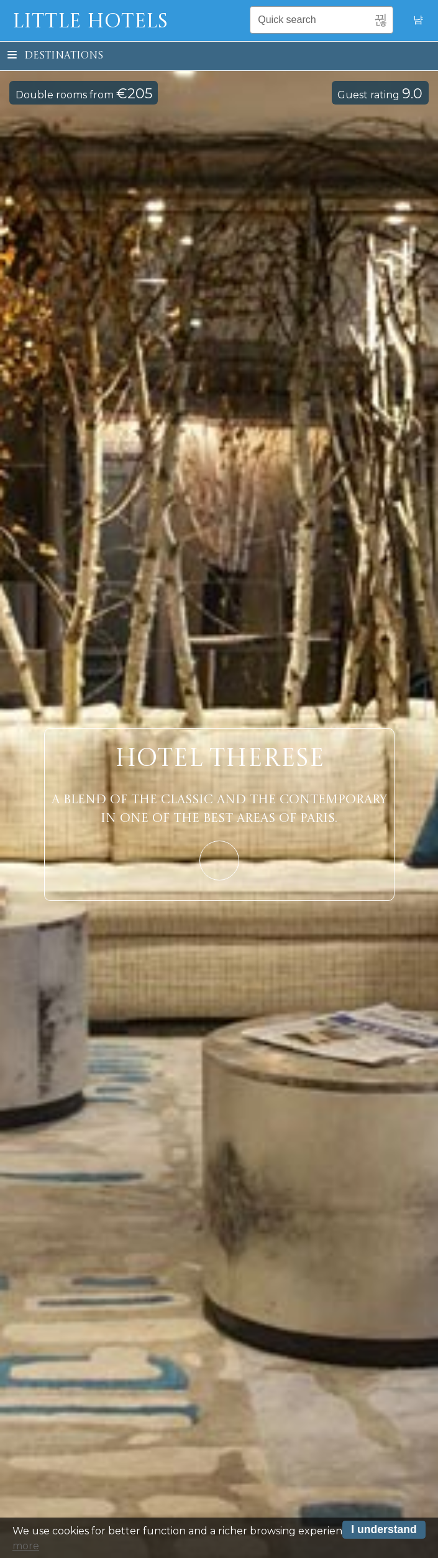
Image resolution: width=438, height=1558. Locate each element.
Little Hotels (90, 22)
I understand (384, 1531)
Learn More (219, 860)
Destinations (55, 56)
